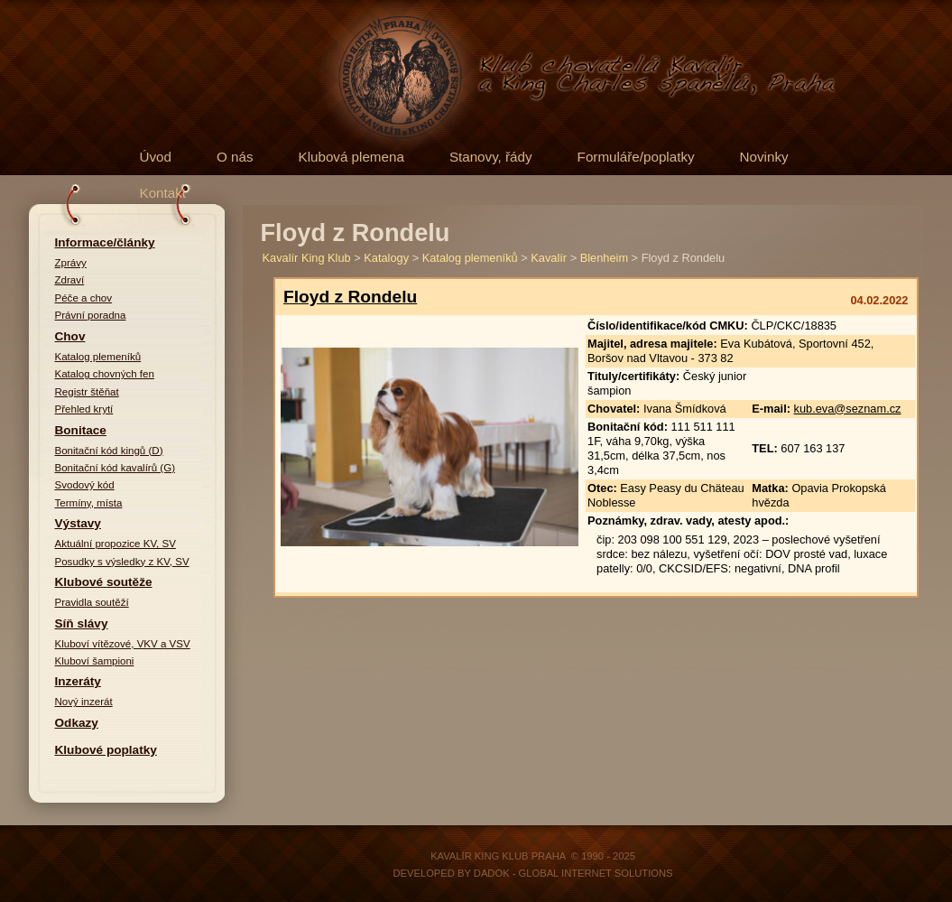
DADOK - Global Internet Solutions (573, 873)
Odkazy (76, 723)
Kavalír (549, 258)
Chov (70, 336)
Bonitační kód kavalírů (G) (115, 467)
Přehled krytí (84, 409)
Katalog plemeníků (98, 356)
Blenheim (604, 258)
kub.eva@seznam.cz (847, 408)
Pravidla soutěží (92, 602)
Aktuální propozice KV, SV (115, 543)
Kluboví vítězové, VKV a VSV (122, 643)
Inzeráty (78, 681)
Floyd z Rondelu (350, 296)
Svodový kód (85, 484)
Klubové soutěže (104, 582)
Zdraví (70, 279)
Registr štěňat (87, 391)
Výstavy (78, 523)
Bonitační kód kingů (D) (109, 450)
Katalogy (386, 258)
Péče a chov (84, 298)
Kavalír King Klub (307, 258)
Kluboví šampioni (94, 661)
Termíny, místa (89, 502)
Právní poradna (90, 315)
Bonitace (80, 430)
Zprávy (71, 262)
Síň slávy (81, 623)
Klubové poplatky (106, 750)
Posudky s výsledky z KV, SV (122, 561)
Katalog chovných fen (104, 373)
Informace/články (105, 242)
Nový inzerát (84, 701)
